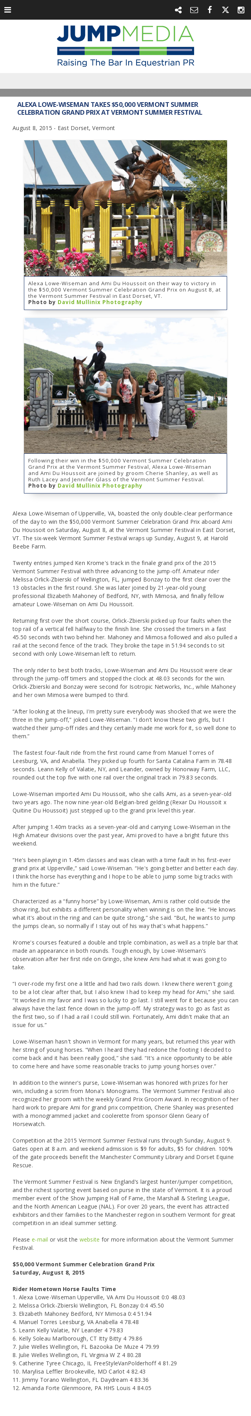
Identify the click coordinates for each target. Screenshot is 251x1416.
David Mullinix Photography (100, 302)
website (91, 1239)
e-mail (40, 1239)
